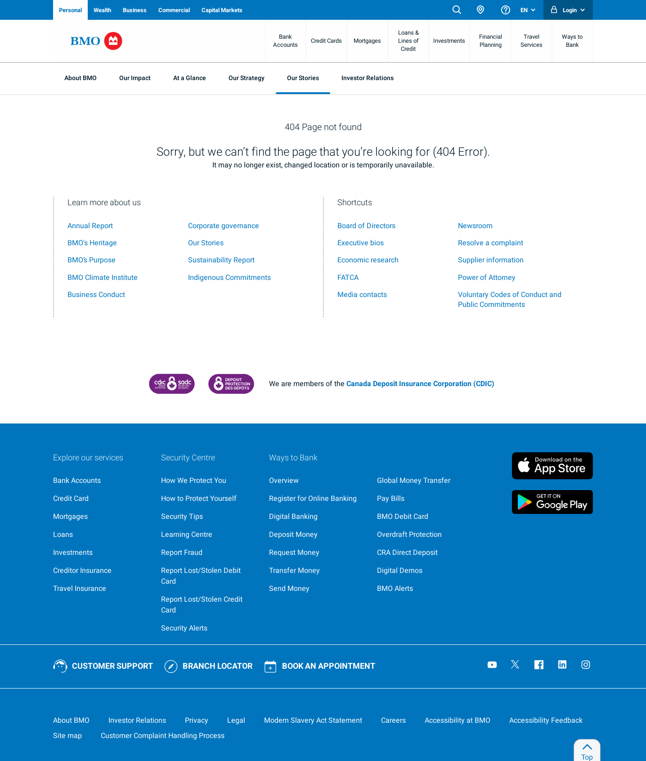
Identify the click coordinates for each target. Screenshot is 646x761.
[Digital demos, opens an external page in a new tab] (424, 570)
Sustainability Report (221, 260)
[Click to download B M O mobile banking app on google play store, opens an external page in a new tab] (552, 501)
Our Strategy (247, 78)
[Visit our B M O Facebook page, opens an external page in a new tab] (540, 665)
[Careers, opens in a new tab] (393, 720)
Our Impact (135, 78)
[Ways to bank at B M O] (316, 480)
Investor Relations (367, 78)
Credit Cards (326, 40)
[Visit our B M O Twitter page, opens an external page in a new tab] (516, 665)
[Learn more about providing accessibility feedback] (546, 720)
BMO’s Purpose (91, 260)
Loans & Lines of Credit (408, 41)
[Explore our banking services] (100, 480)
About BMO (80, 78)
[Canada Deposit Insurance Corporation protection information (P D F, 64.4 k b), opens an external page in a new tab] (231, 384)
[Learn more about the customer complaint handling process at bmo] (162, 736)
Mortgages (367, 40)
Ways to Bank (572, 40)
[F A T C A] (348, 277)
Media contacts (362, 294)
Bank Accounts (285, 40)
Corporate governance (223, 226)
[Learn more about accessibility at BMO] (457, 720)
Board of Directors (366, 226)
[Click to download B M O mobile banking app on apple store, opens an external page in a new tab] (552, 464)
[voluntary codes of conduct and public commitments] (509, 299)
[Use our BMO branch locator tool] (208, 666)
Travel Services (531, 40)
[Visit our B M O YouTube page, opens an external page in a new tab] (493, 665)
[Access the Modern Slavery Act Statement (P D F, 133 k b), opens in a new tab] (313, 720)
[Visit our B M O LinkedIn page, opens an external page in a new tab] (563, 665)
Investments (449, 40)
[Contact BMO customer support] (103, 666)
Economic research (368, 260)
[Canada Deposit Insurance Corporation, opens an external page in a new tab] (172, 384)
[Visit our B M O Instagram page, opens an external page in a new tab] (586, 665)
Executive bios (360, 243)
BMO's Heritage (92, 243)
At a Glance (189, 78)
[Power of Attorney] (487, 277)
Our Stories (303, 78)
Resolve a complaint (490, 243)
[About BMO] (71, 720)
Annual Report (90, 226)
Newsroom (475, 226)
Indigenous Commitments (229, 277)
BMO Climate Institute (102, 277)
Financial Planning (490, 40)
